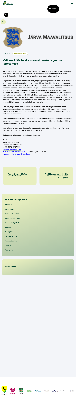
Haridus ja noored (12, 214)
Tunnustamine (11, 241)
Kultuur (8, 227)
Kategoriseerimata (20, 53)
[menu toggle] (72, 3)
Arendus (8, 205)
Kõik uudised (10, 267)
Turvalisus (9, 250)
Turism (8, 245)
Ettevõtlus (9, 209)
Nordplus (9, 232)
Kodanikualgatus (12, 223)
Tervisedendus (11, 236)
